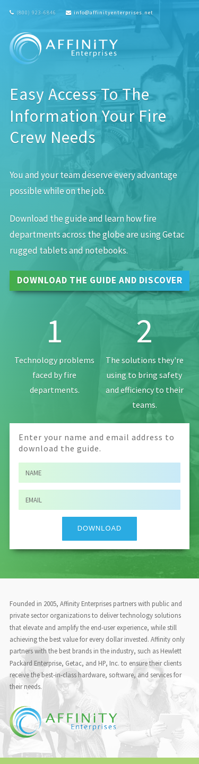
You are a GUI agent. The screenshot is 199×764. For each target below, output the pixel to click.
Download (99, 528)
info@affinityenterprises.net (113, 12)
